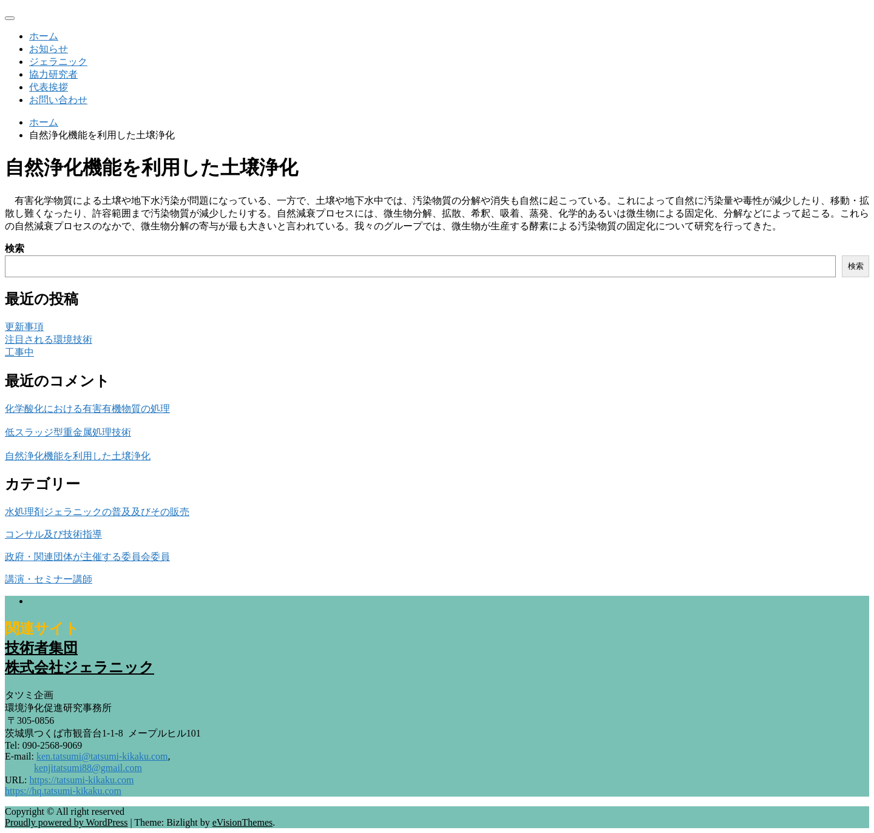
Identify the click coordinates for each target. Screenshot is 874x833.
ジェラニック (58, 61)
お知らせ (48, 49)
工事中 (19, 352)
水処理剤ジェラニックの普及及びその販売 (97, 512)
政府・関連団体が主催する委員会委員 (87, 556)
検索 (14, 248)
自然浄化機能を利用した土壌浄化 (78, 456)
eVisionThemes (242, 822)
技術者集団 (41, 647)
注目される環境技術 (48, 339)
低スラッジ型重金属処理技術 (68, 432)
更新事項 (24, 327)
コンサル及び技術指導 (53, 534)
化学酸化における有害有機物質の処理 (87, 408)
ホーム (43, 36)
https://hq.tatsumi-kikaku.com (63, 791)
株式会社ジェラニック (79, 667)
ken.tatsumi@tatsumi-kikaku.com (102, 756)
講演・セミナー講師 (48, 579)
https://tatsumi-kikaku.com (81, 780)
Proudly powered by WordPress (66, 822)
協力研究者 (53, 74)
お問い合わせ (58, 100)
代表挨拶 (48, 87)
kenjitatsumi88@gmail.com (88, 768)
